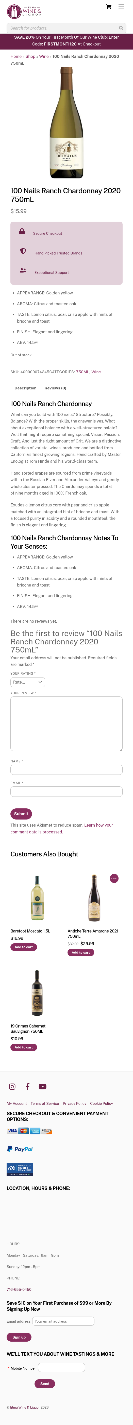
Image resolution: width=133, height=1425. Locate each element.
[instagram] (14, 1086)
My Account (17, 1103)
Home (16, 56)
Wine (44, 56)
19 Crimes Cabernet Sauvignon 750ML (27, 1029)
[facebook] (29, 1086)
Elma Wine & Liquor (25, 1407)
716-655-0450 (19, 1289)
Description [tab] (25, 388)
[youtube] (44, 1086)
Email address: (19, 1321)
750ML (82, 371)
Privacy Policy (75, 1103)
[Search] (121, 28)
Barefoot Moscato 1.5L (30, 931)
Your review (23, 693)
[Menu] (121, 7)
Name (16, 761)
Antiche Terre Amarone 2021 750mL (93, 934)
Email (16, 783)
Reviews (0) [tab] (55, 388)
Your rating (23, 673)
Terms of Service (45, 1103)
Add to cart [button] (24, 947)
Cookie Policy (101, 1103)
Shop (30, 56)
